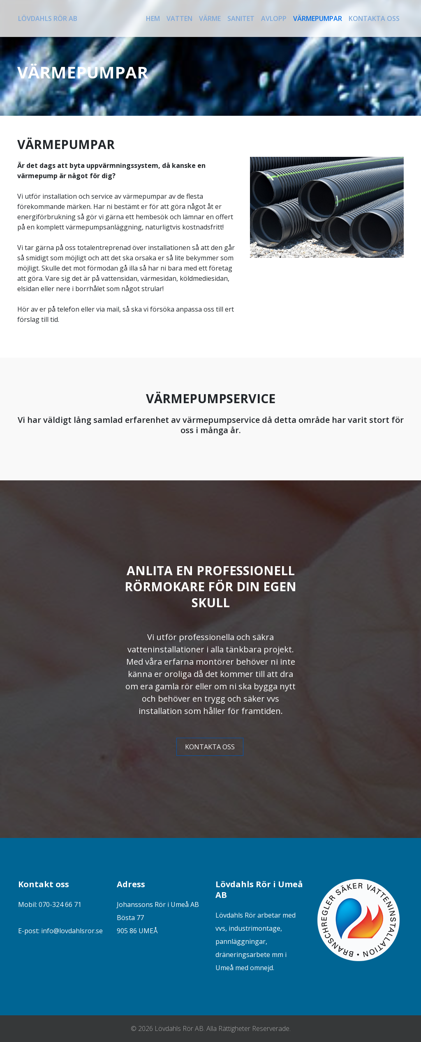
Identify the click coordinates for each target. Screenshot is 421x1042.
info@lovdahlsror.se (72, 930)
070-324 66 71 (60, 904)
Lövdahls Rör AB (47, 18)
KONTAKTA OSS (210, 746)
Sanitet (240, 18)
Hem (153, 18)
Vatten (179, 18)
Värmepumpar (317, 18)
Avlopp (274, 18)
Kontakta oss (374, 18)
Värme (210, 18)
